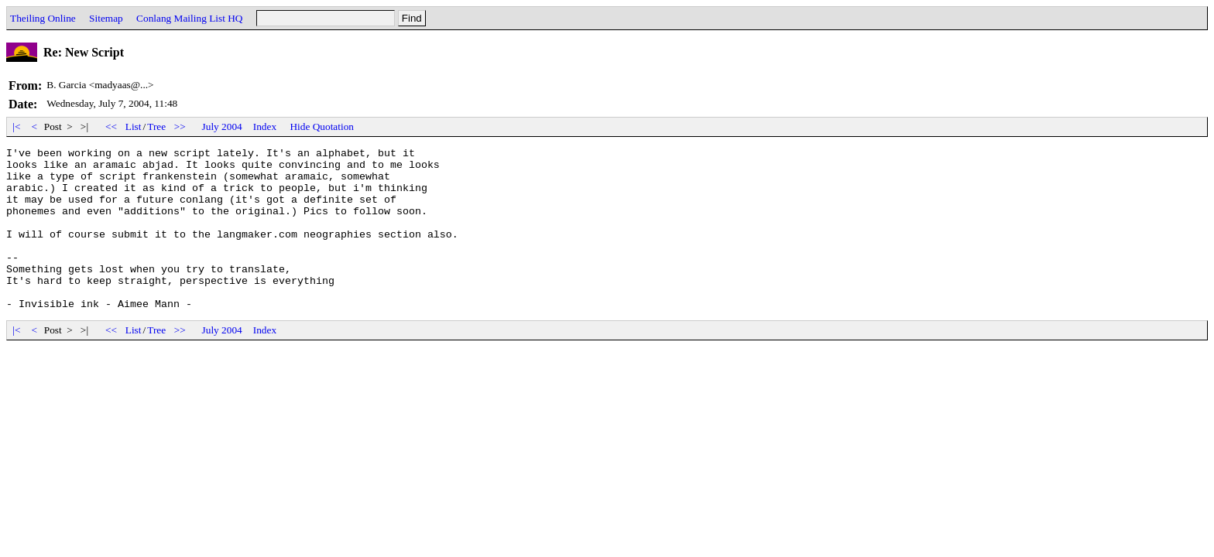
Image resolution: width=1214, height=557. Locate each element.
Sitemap (106, 18)
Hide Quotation (322, 126)
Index (264, 126)
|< (16, 126)
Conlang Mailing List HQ (189, 18)
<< (111, 126)
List (133, 126)
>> (180, 126)
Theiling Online (43, 18)
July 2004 (222, 126)
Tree (156, 126)
